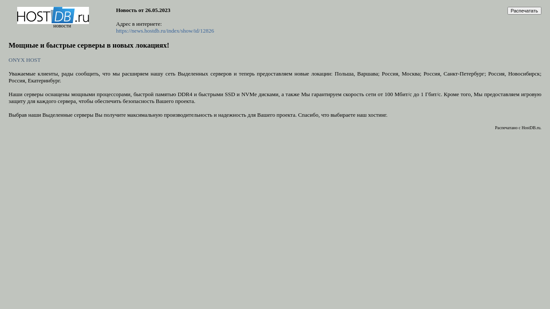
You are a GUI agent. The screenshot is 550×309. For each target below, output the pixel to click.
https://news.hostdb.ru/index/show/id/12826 (165, 30)
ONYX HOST (25, 60)
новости (62, 26)
